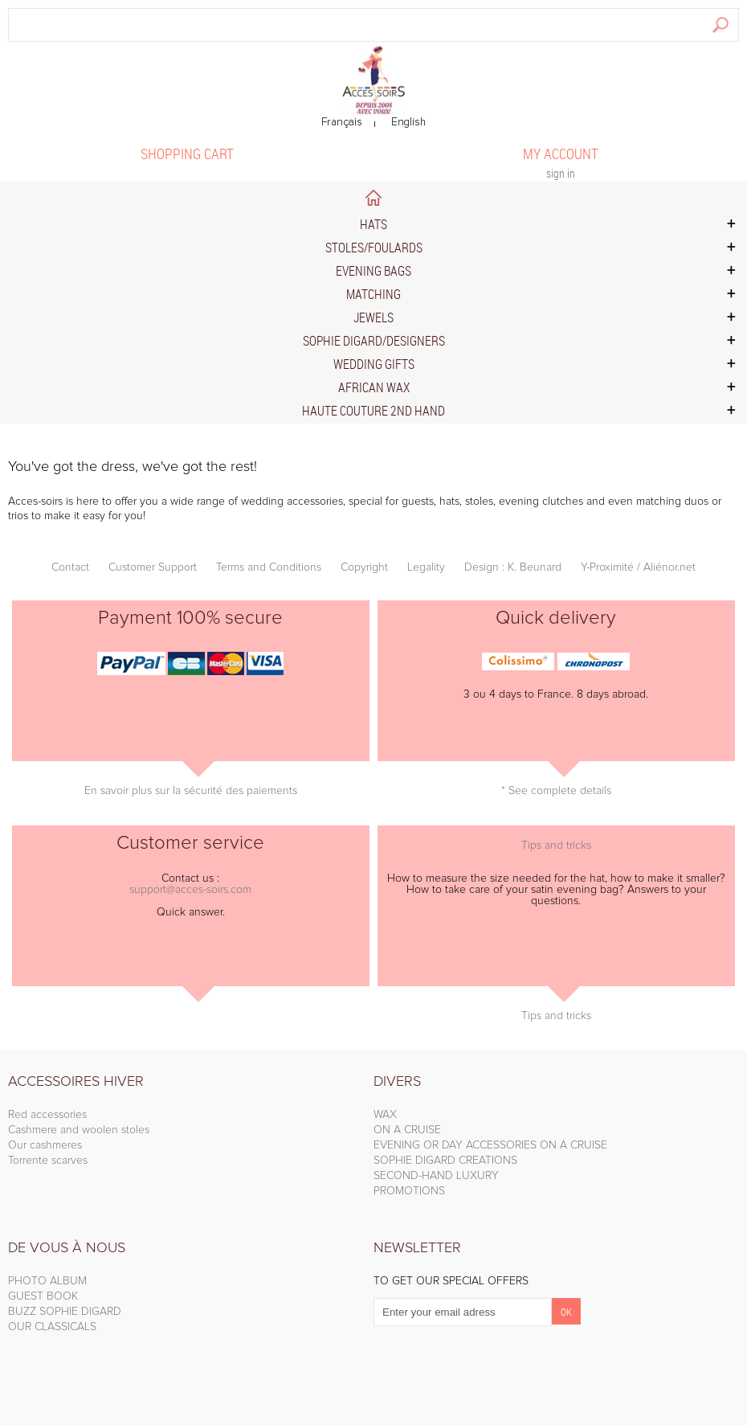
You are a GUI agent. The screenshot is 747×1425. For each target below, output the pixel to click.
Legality (426, 567)
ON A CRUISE (407, 1130)
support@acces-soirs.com (190, 889)
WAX (385, 1114)
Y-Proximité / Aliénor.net (638, 567)
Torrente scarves (48, 1160)
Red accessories (47, 1114)
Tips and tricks (556, 845)
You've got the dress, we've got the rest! (132, 467)
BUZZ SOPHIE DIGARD (64, 1311)
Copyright (364, 567)
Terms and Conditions (268, 567)
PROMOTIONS (409, 1191)
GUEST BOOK (43, 1296)
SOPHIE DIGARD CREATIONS (445, 1160)
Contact (70, 567)
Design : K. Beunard (512, 567)
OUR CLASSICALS (52, 1327)
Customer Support (152, 567)
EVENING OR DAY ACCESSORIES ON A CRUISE (490, 1145)
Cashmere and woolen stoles (78, 1130)
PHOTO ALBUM (47, 1281)
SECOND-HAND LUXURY (436, 1175)
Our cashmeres (45, 1145)
